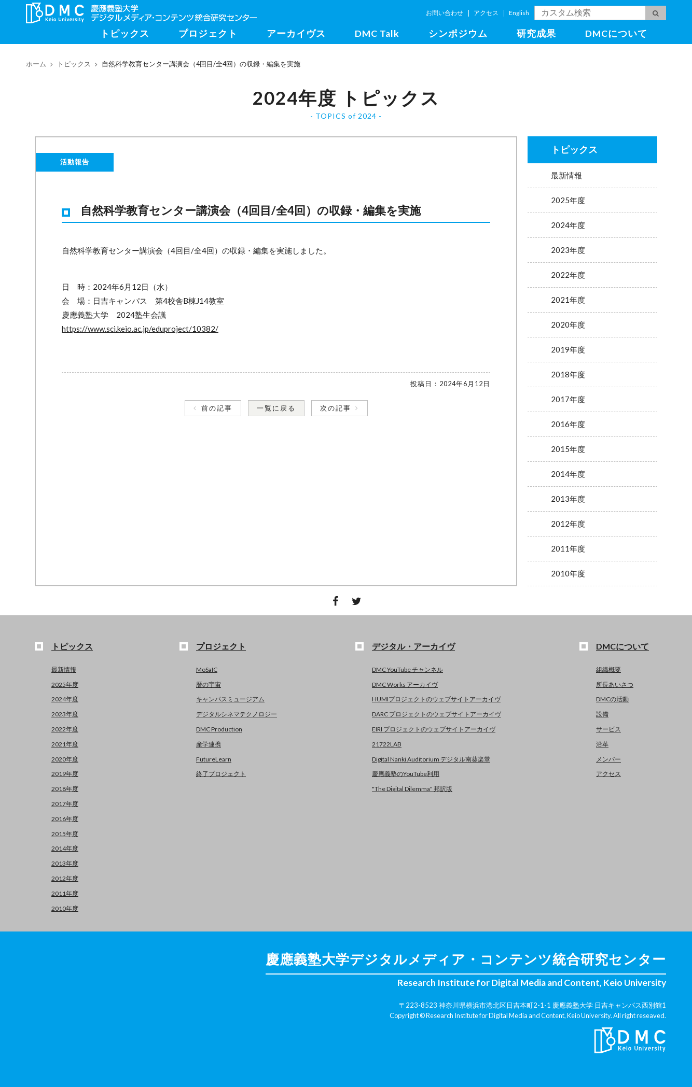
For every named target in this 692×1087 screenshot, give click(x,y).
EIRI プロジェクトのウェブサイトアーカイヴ (433, 729)
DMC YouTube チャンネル (407, 669)
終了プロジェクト (221, 774)
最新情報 (566, 175)
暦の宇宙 (208, 684)
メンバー (608, 759)
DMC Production (219, 729)
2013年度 (568, 498)
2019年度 (568, 349)
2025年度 (568, 200)
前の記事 (216, 408)
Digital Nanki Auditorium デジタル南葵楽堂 (431, 759)
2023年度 (568, 250)
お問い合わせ (444, 13)
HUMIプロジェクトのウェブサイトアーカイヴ (436, 699)
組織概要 (608, 669)
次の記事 (335, 408)
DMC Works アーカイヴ (405, 684)
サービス (608, 729)
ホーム (36, 64)
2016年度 (568, 424)
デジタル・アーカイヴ (413, 646)
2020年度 (568, 324)
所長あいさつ (614, 684)
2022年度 (568, 274)
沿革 (602, 744)
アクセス (486, 13)
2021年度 (568, 299)
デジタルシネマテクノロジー (236, 714)
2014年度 (568, 473)
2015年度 (568, 449)
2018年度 (568, 374)
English (519, 13)
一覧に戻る (276, 408)
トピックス (124, 33)
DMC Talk (377, 33)
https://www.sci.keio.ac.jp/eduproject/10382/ (140, 328)
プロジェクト (208, 33)
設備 (602, 714)
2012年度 (568, 523)
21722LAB (387, 744)
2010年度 (568, 573)
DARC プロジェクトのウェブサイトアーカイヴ (436, 714)
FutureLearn (213, 759)
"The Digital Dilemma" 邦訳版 (412, 789)
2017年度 (568, 399)
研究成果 (536, 33)
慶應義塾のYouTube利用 (405, 774)
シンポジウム (458, 33)
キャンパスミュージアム (230, 699)
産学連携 (208, 744)
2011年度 (568, 548)
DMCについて (616, 33)
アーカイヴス (296, 33)
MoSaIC (206, 669)
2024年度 (568, 225)
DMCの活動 (612, 699)
